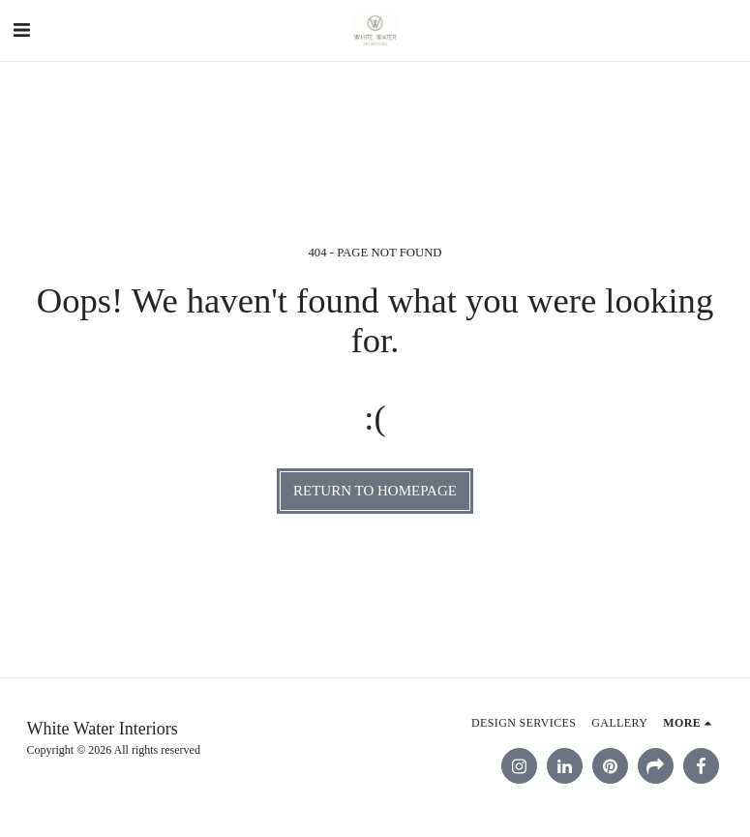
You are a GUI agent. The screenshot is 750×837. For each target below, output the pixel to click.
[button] (21, 30)
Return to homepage (375, 490)
